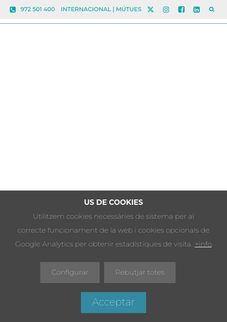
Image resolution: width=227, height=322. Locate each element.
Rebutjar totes (139, 272)
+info (203, 244)
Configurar (69, 272)
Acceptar (113, 302)
